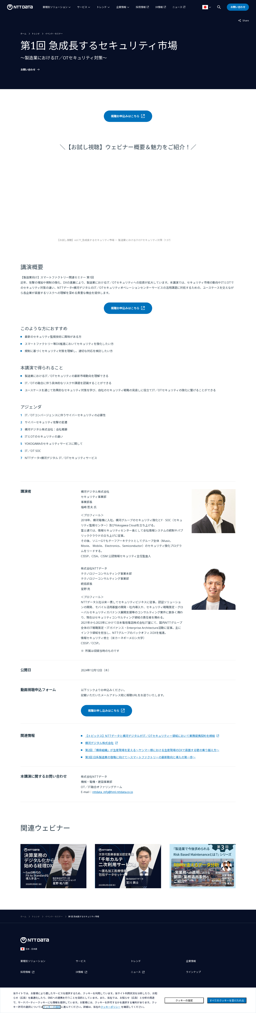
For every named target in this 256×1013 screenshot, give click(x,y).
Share (243, 20)
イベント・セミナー (54, 33)
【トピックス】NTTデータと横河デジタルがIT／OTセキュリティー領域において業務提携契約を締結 (150, 736)
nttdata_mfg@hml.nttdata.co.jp (112, 792)
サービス (82, 7)
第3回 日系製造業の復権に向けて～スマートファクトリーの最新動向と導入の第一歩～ (140, 757)
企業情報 (121, 7)
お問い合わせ (27, 69)
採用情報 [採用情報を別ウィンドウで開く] (141, 7)
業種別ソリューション (55, 7)
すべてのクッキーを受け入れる (227, 1000)
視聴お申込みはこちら (125, 116)
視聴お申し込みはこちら (103, 711)
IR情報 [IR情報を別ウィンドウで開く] (159, 7)
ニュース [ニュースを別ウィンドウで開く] (177, 7)
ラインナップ (193, 972)
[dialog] (128, 1000)
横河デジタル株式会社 (99, 743)
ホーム (23, 33)
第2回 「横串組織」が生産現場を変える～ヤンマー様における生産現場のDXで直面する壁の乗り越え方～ (152, 750)
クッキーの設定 (184, 1000)
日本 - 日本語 (28, 948)
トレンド (102, 7)
